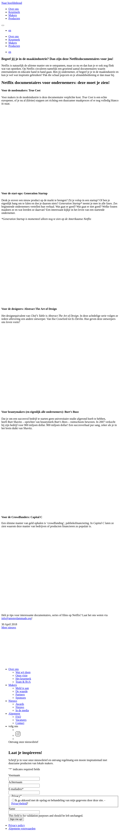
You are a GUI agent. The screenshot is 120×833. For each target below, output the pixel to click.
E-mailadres (15, 789)
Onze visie (21, 675)
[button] (9, 30)
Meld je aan (22, 688)
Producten (14, 18)
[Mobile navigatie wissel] (2, 25)
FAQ (18, 716)
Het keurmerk (23, 678)
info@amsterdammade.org (16, 618)
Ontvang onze (23, 741)
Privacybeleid (19, 803)
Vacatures (21, 719)
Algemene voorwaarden (21, 828)
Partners (20, 694)
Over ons (13, 8)
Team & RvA (23, 681)
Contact (20, 723)
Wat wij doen (23, 672)
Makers (12, 15)
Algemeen (14, 713)
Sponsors (21, 697)
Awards (20, 704)
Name (11, 808)
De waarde (22, 691)
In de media (22, 710)
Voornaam (14, 775)
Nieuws (12, 700)
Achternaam (15, 782)
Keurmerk (14, 12)
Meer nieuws (8, 627)
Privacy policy (16, 825)
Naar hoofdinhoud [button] (11, 2)
